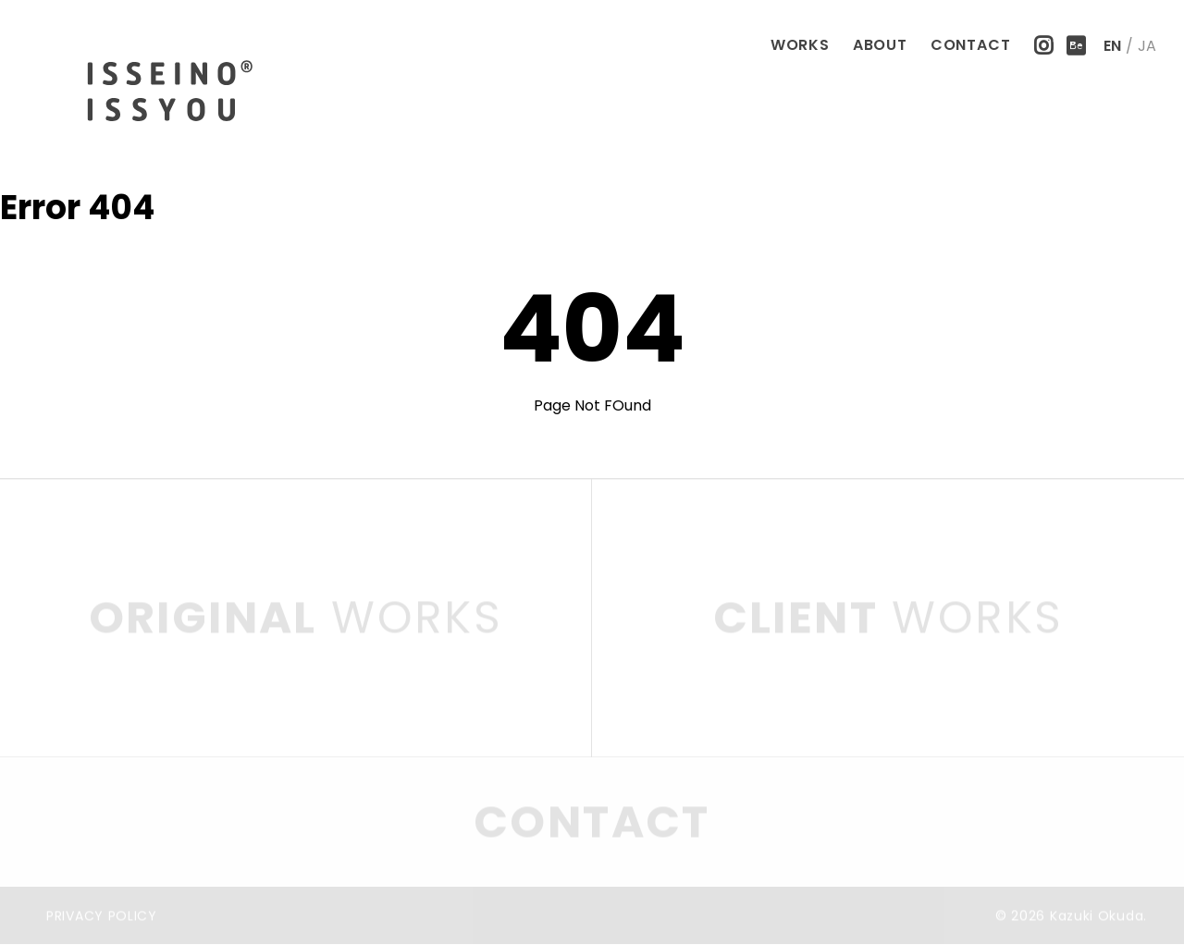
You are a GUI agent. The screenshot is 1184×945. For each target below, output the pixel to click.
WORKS (800, 44)
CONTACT (971, 44)
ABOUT (880, 44)
